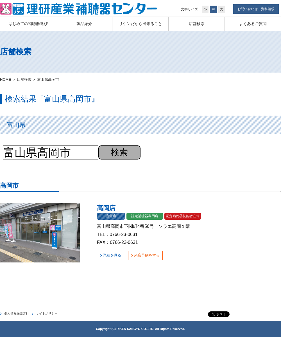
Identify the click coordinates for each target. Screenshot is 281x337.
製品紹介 (84, 23)
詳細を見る (112, 255)
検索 (119, 152)
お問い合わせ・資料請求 (256, 9)
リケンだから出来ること (140, 23)
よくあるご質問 (253, 23)
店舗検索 (197, 23)
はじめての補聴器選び (28, 23)
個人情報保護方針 (16, 313)
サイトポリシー (47, 313)
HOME (5, 79)
